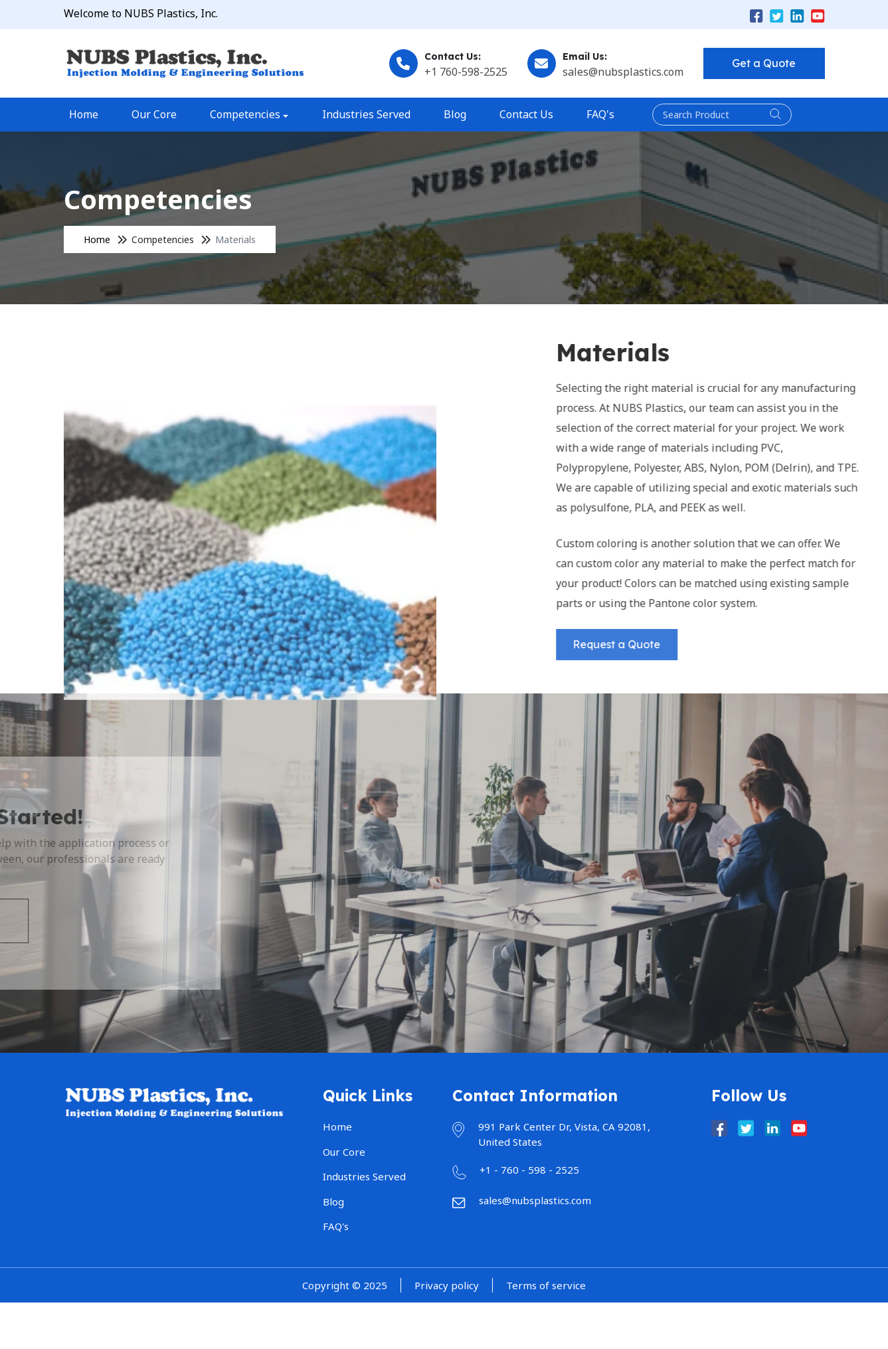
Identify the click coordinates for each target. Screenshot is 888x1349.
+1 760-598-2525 (465, 71)
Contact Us (526, 114)
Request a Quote (722, 644)
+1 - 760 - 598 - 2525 (529, 1169)
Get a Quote (764, 63)
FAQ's (600, 114)
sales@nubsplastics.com (623, 71)
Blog (455, 114)
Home (83, 114)
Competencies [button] (245, 114)
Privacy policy (446, 1285)
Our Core (154, 114)
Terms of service (546, 1285)
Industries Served (366, 114)
